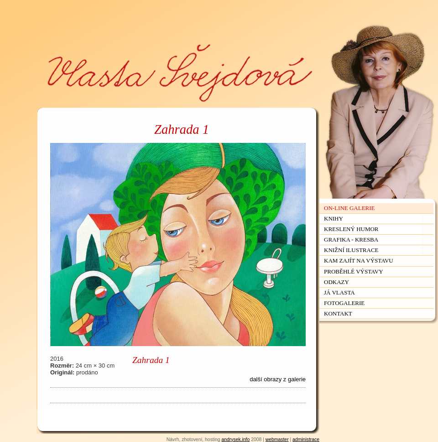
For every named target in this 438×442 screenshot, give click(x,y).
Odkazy (336, 282)
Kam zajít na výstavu (358, 260)
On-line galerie (349, 208)
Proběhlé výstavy (353, 271)
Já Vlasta (339, 292)
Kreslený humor (351, 229)
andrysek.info (235, 439)
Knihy (333, 218)
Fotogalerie (344, 303)
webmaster (277, 439)
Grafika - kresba (351, 239)
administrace (305, 439)
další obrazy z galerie (278, 379)
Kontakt (338, 313)
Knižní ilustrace (351, 250)
